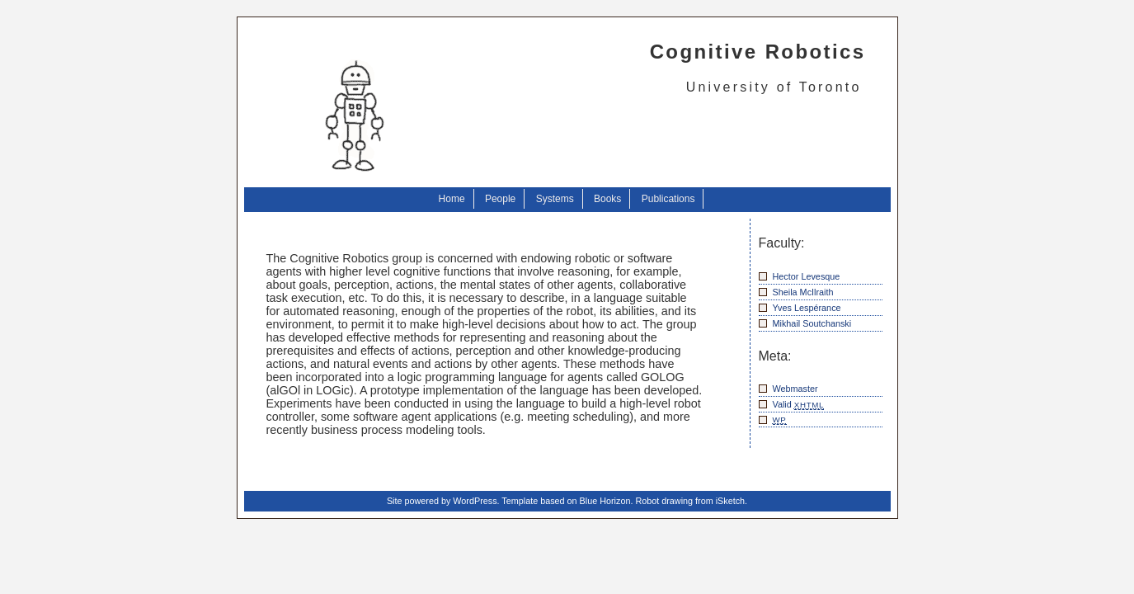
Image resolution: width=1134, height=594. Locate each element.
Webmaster (795, 389)
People (500, 199)
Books (607, 199)
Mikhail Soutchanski (812, 323)
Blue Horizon (605, 501)
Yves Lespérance (807, 308)
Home (452, 199)
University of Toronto (774, 87)
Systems (555, 199)
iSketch (730, 501)
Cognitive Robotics (758, 51)
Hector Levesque (806, 276)
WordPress (474, 501)
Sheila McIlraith (803, 292)
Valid (799, 404)
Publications (668, 199)
